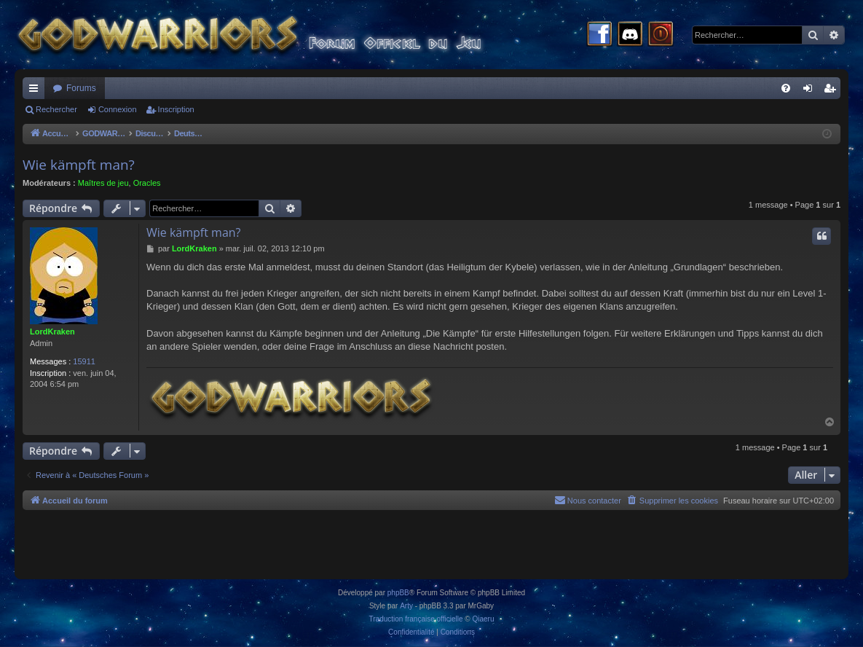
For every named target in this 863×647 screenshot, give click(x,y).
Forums (81, 88)
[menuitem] (786, 88)
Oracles (147, 183)
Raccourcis (36, 91)
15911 (84, 361)
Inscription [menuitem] (832, 91)
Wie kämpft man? (79, 164)
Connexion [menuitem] (811, 91)
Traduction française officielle (416, 619)
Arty (406, 606)
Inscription (176, 109)
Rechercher (56, 109)
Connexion (117, 109)
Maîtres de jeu (103, 183)
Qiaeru (483, 619)
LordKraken (52, 331)
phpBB (398, 593)
